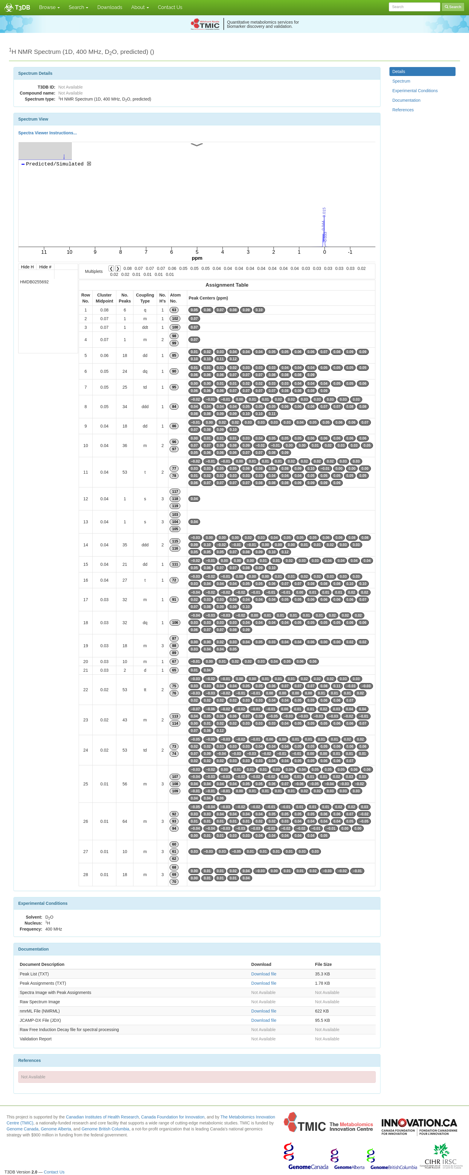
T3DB (22, 7)
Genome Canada (23, 1129)
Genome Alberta (56, 1129)
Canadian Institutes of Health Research (102, 1117)
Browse (49, 7)
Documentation (406, 100)
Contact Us (170, 7)
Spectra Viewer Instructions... (47, 132)
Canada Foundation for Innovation (173, 1117)
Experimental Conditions (415, 90)
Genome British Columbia (106, 1129)
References (403, 109)
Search (78, 7)
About (140, 7)
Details (398, 71)
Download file (263, 974)
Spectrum (401, 81)
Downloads (109, 7)
